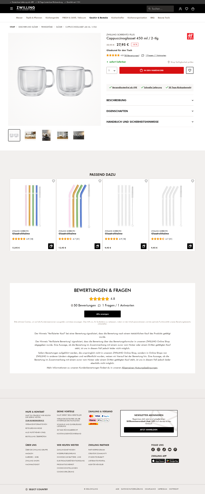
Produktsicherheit (65, 464)
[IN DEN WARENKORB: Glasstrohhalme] (51, 246)
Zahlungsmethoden (66, 450)
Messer (19, 18)
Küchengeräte (52, 18)
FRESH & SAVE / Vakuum (74, 18)
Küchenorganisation (137, 18)
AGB (117, 489)
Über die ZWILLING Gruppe (36, 450)
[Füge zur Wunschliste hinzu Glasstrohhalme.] (53, 181)
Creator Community (97, 453)
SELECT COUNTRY (36, 489)
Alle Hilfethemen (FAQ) (35, 432)
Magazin (29, 453)
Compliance (150, 489)
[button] (11, 9)
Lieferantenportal (96, 461)
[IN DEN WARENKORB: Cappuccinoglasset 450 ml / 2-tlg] (151, 70)
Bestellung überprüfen (36, 436)
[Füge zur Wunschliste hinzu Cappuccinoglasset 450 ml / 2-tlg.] (189, 70)
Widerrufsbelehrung (66, 453)
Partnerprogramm (96, 450)
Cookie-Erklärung (65, 472)
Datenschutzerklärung (132, 489)
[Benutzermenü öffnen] (180, 9)
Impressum (162, 489)
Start (13, 27)
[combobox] (111, 70)
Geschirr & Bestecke (98, 18)
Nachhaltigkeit (32, 464)
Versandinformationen (36, 424)
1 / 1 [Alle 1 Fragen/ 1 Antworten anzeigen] (156, 55)
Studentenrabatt (96, 457)
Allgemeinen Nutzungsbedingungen (139, 367)
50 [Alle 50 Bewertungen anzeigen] (132, 55)
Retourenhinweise (33, 428)
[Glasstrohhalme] (33, 214)
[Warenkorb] (193, 9)
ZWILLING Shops (32, 461)
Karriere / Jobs (32, 457)
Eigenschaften (149, 111)
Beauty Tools (164, 18)
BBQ (152, 18)
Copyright (174, 489)
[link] (26, 8)
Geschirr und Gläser (28, 27)
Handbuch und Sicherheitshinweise (149, 121)
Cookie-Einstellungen (67, 468)
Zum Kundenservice (34, 420)
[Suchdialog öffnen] (160, 9)
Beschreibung (149, 100)
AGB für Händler (95, 464)
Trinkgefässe (47, 27)
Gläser (59, 27)
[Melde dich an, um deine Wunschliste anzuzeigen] (186, 9)
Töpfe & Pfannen (34, 18)
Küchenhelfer (117, 18)
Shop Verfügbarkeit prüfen (180, 61)
